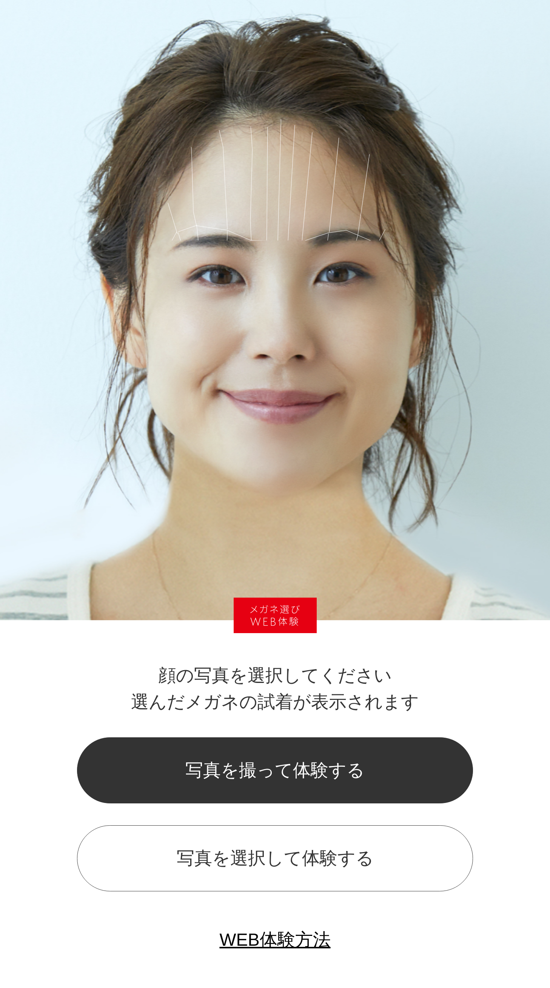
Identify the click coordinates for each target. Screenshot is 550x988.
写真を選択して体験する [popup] (275, 858)
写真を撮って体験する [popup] (275, 770)
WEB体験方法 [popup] (274, 939)
